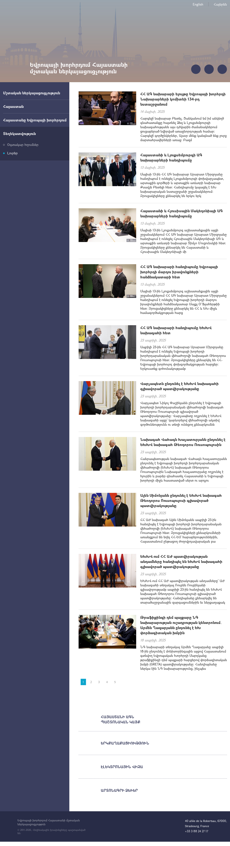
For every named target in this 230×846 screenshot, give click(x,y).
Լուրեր (12, 153)
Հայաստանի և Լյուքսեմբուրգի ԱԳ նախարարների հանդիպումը (171, 157)
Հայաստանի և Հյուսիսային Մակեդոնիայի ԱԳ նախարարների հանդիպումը (181, 213)
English (198, 4)
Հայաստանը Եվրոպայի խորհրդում (35, 120)
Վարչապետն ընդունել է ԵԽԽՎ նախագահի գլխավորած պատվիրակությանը (179, 386)
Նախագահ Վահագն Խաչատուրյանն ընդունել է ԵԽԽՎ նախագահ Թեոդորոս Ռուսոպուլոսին (182, 442)
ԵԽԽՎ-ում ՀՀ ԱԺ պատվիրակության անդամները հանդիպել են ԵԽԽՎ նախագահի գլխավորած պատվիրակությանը (181, 561)
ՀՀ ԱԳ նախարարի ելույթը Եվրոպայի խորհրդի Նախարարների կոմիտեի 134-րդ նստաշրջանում (183, 99)
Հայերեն (220, 4)
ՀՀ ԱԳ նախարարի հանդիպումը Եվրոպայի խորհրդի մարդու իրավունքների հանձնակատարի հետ (179, 271)
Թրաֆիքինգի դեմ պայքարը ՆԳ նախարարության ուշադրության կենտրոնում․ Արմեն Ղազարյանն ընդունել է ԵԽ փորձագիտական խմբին (181, 625)
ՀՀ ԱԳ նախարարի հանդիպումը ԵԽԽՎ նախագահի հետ (176, 330)
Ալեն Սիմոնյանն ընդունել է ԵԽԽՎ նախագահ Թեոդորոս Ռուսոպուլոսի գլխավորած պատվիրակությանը (181, 500)
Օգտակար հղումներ (22, 144)
